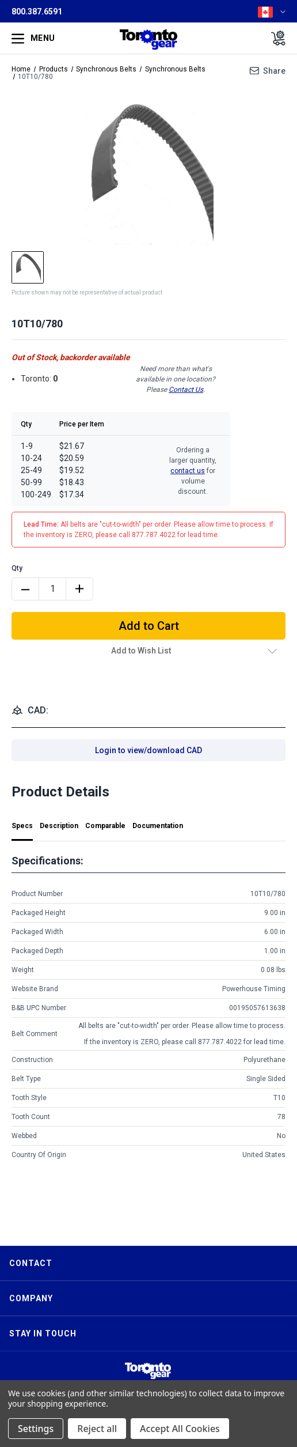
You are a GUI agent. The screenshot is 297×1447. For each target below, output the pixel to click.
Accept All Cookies (180, 1428)
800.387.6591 (37, 11)
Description (59, 826)
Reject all (97, 1428)
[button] (148, 1370)
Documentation (157, 826)
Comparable (105, 826)
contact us (187, 471)
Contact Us (186, 390)
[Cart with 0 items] (274, 38)
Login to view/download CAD (148, 750)
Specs (22, 826)
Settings (36, 1428)
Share (274, 70)
